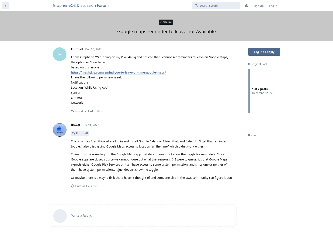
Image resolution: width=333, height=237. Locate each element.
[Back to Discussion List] (5, 5)
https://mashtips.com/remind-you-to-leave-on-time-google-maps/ (118, 72)
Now (252, 135)
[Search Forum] (216, 5)
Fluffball (82, 133)
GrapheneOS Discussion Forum (81, 5)
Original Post (257, 64)
